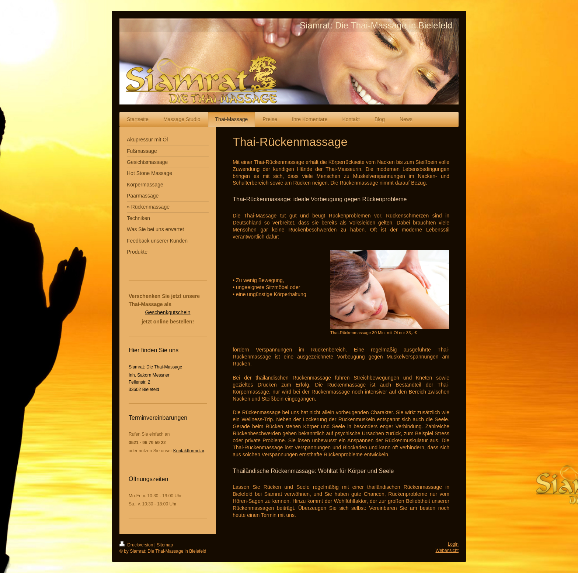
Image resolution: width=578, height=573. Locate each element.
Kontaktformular (188, 450)
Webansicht (447, 550)
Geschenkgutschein (168, 312)
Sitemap (165, 545)
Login (453, 544)
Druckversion (136, 545)
